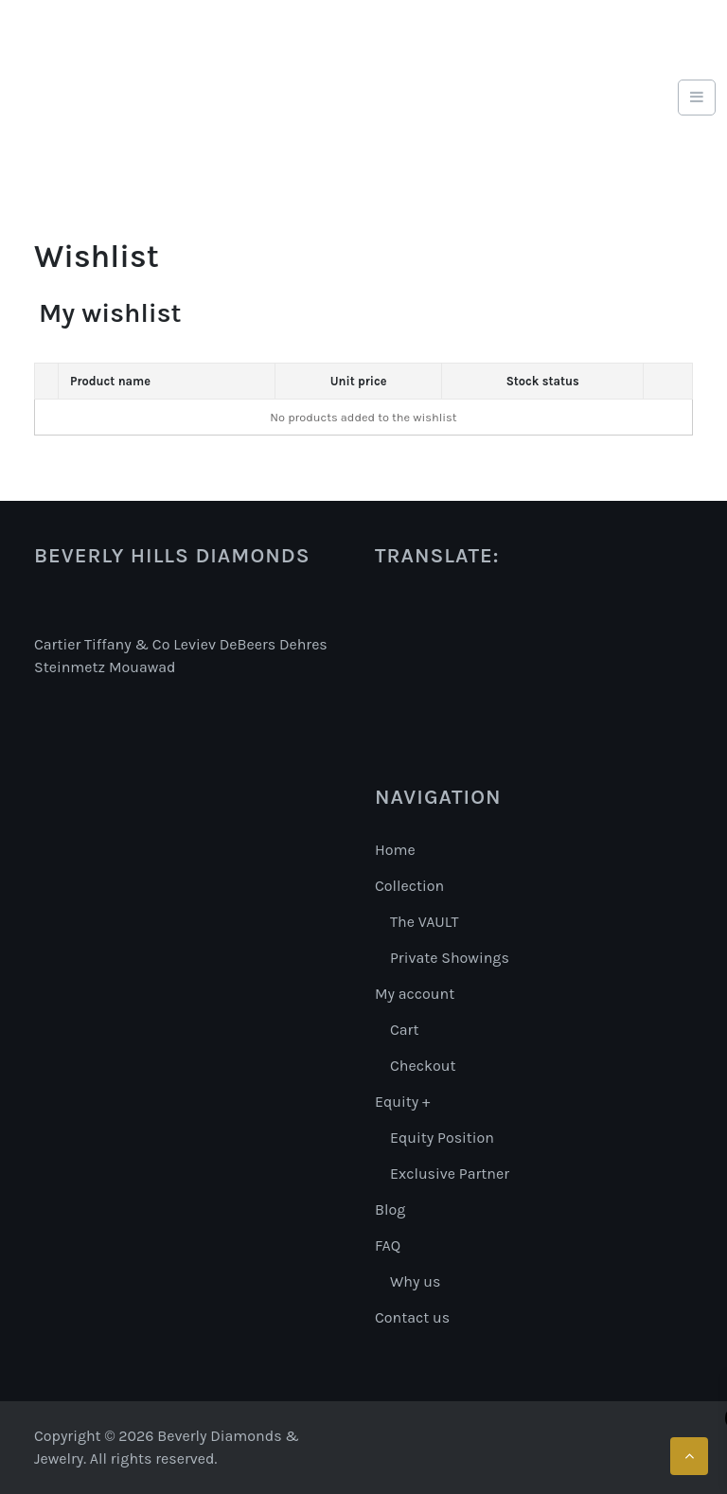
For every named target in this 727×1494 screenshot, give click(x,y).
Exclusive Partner (449, 1174)
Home (395, 850)
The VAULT (424, 922)
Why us (415, 1281)
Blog (390, 1209)
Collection (409, 886)
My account (414, 994)
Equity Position (442, 1138)
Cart (404, 1030)
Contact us (412, 1317)
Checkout (422, 1066)
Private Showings (449, 958)
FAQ (387, 1245)
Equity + (402, 1102)
